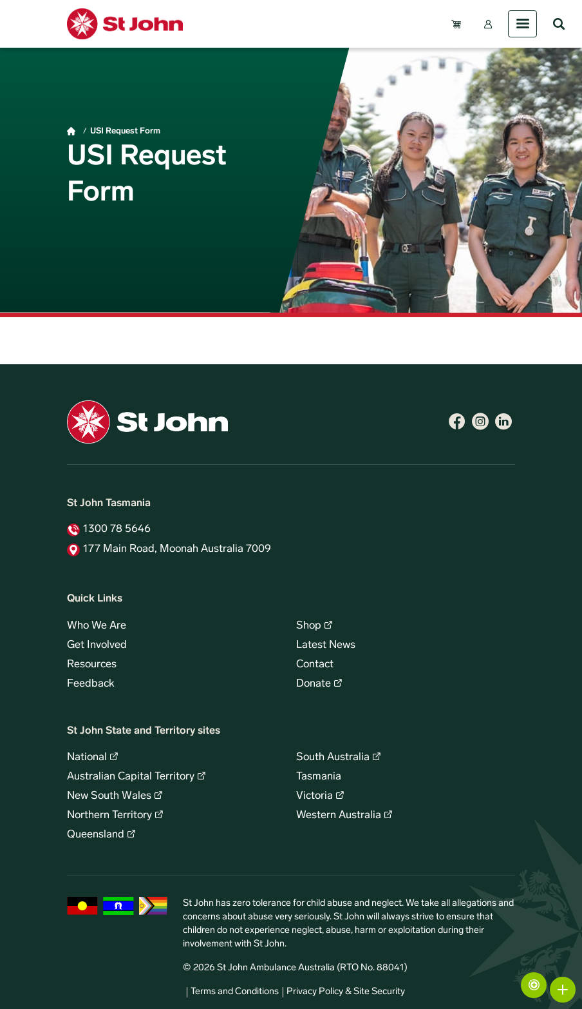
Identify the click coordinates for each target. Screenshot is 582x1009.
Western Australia (338, 815)
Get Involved (97, 645)
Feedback (91, 684)
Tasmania (318, 777)
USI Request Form (125, 131)
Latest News (325, 645)
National (87, 757)
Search (558, 24)
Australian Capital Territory (130, 777)
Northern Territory (109, 815)
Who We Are (96, 626)
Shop (308, 626)
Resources (92, 665)
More (563, 990)
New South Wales (109, 796)
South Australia (333, 757)
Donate (313, 684)
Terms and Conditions (235, 992)
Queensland (95, 835)
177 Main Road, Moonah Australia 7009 (177, 549)
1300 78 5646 (117, 529)
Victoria (314, 796)
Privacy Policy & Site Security (345, 992)
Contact (314, 665)
